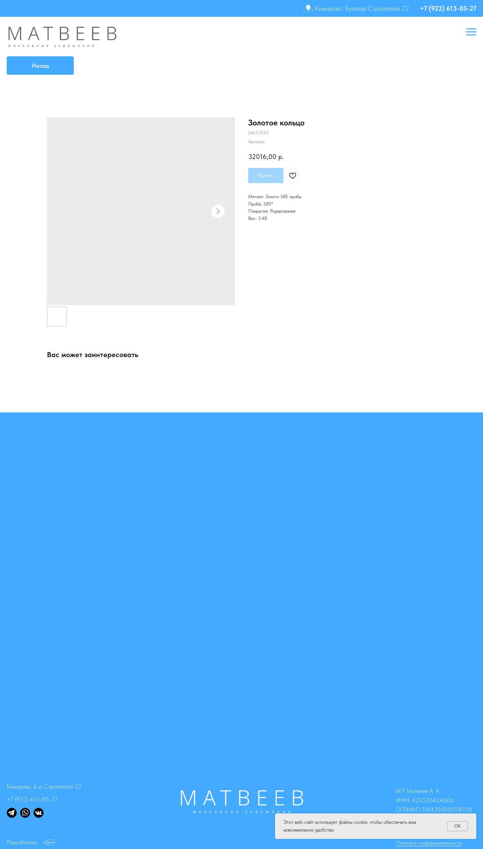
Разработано (22, 842)
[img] (12, 813)
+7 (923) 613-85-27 (448, 8)
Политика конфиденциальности (429, 843)
